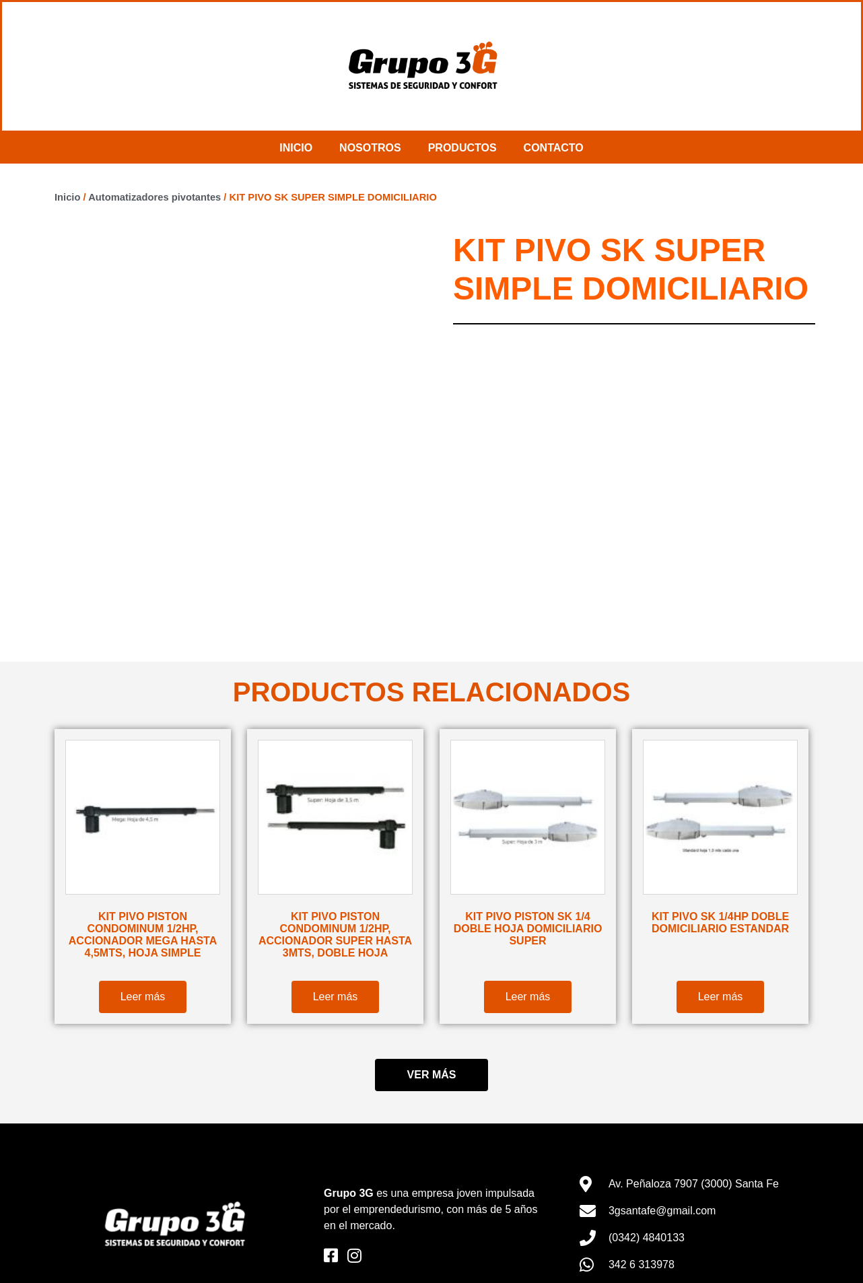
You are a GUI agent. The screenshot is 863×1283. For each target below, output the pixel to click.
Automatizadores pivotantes (154, 197)
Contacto (554, 147)
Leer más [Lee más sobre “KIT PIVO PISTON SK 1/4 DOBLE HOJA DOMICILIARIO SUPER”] (528, 996)
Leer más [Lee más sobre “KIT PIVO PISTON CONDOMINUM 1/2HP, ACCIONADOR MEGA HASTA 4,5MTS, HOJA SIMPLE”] (143, 996)
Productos (462, 147)
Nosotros (370, 147)
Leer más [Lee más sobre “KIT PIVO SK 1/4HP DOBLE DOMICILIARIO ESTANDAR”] (720, 996)
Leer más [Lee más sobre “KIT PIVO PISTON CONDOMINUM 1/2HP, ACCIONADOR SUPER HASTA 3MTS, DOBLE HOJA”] (335, 996)
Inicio (295, 147)
